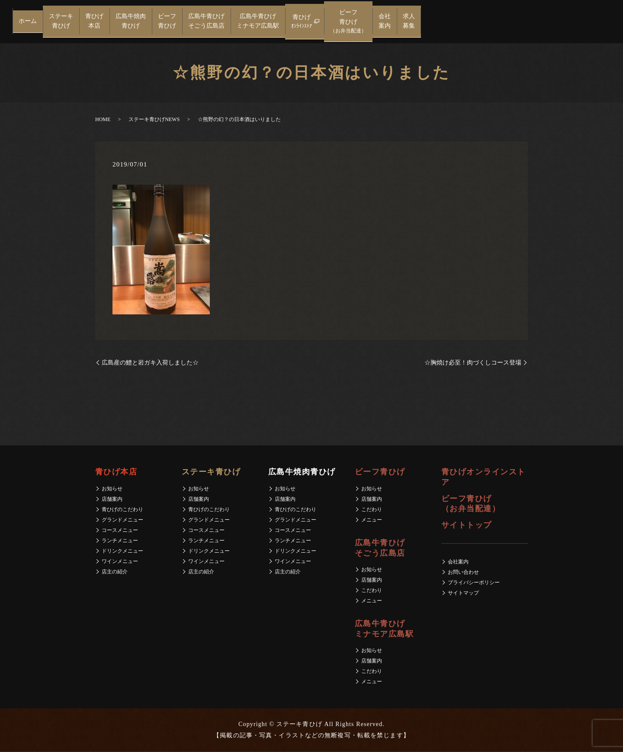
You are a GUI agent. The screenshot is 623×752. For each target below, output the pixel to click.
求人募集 (409, 21)
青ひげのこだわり (122, 510)
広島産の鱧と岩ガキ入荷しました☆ (150, 363)
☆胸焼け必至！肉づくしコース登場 (472, 363)
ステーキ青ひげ (61, 21)
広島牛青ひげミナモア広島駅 (258, 21)
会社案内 (385, 21)
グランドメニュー (122, 521)
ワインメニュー (120, 562)
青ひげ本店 (94, 21)
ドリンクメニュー (122, 552)
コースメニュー (120, 531)
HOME (102, 120)
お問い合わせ (463, 573)
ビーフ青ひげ (167, 21)
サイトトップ (466, 526)
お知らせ (112, 489)
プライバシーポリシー (474, 583)
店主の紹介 (115, 573)
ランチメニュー (120, 541)
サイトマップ (463, 594)
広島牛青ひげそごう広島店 (206, 21)
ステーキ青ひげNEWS (154, 120)
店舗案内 (112, 500)
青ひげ (301, 22)
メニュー (371, 521)
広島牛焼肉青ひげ (131, 21)
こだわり (371, 510)
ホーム (28, 22)
